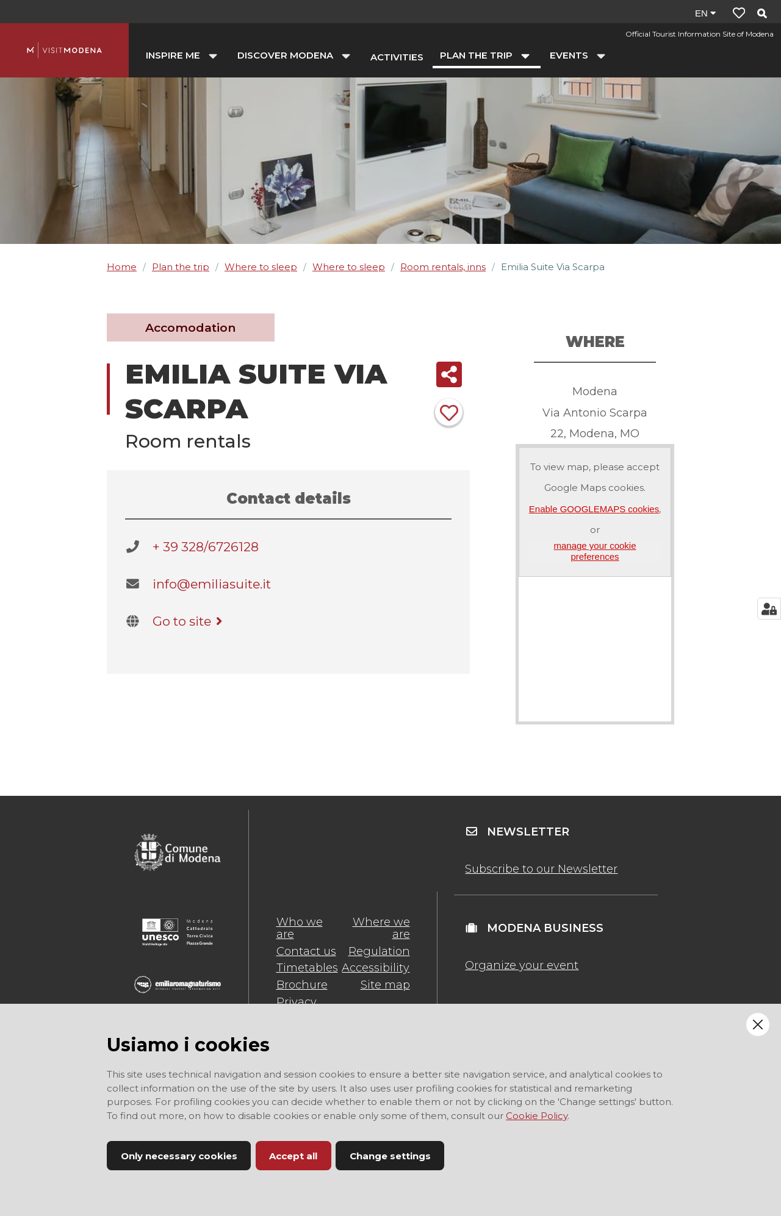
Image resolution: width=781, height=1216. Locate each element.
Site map (385, 985)
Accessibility (375, 968)
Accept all (293, 1156)
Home (122, 266)
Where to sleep (261, 266)
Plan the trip (180, 266)
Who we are (299, 928)
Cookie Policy (536, 1115)
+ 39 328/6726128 (206, 546)
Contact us (306, 951)
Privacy (296, 1002)
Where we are (381, 928)
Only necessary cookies (179, 1156)
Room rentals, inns (443, 266)
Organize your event (521, 965)
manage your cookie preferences (594, 550)
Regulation (379, 951)
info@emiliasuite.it (212, 584)
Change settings (390, 1156)
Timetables (307, 968)
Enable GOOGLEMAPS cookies (594, 509)
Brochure (302, 985)
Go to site (189, 621)
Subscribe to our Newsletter (541, 869)
